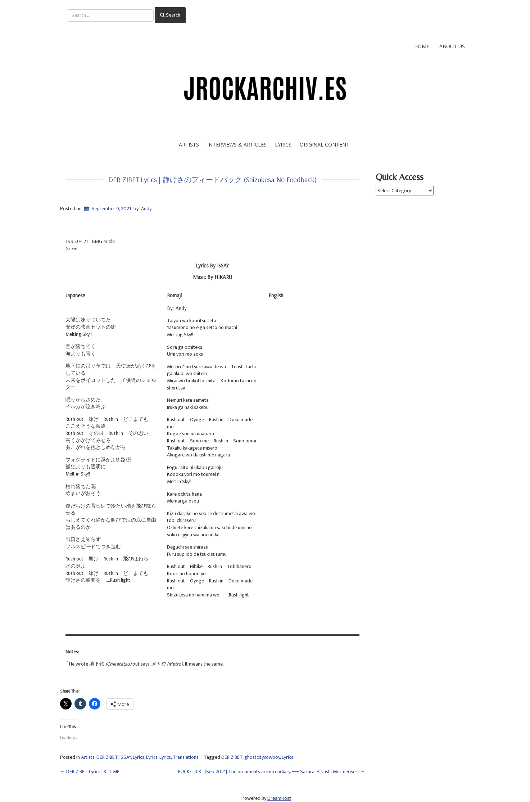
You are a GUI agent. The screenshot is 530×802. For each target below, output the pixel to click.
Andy (146, 208)
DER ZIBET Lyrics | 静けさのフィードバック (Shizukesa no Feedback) (212, 179)
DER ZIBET (107, 757)
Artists (189, 144)
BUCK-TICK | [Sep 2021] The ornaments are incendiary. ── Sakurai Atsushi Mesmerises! (271, 771)
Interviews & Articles (237, 144)
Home (421, 46)
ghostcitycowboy (262, 757)
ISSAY (125, 757)
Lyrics (283, 144)
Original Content (324, 144)
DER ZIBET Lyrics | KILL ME (89, 771)
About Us (452, 46)
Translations (186, 757)
